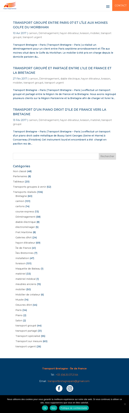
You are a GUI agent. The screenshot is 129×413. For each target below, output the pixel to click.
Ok (45, 408)
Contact (120, 5)
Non (53, 408)
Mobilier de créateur (27, 294)
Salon (18, 320)
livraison (84, 33)
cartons (20, 206)
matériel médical (25, 278)
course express (24, 211)
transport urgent (32, 37)
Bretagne (21, 196)
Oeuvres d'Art (23, 304)
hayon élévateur (69, 33)
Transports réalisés (24, 192)
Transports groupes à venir (29, 186)
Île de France (23, 247)
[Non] (124, 404)
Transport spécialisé (27, 336)
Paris (18, 310)
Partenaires (20, 176)
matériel (95, 120)
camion (33, 33)
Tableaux (18, 181)
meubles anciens (25, 284)
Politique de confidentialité (74, 408)
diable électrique (70, 78)
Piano (19, 315)
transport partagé (26, 330)
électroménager (25, 227)
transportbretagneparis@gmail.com (69, 381)
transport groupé (33, 82)
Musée (19, 299)
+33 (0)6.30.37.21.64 (67, 374)
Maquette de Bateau (27, 268)
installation (22, 258)
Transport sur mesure (28, 341)
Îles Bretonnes (24, 253)
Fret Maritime (23, 232)
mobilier (95, 33)
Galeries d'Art (23, 237)
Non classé (19, 171)
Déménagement (48, 33)
